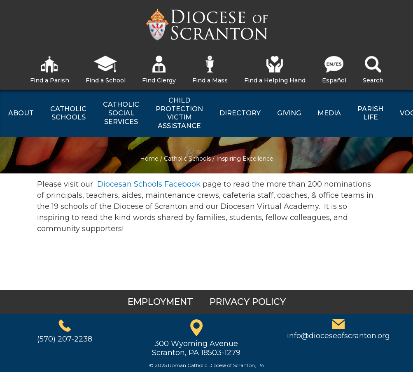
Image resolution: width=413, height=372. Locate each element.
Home (149, 158)
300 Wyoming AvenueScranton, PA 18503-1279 (196, 348)
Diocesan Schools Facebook (149, 184)
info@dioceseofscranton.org (338, 335)
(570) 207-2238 (64, 339)
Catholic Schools (187, 158)
